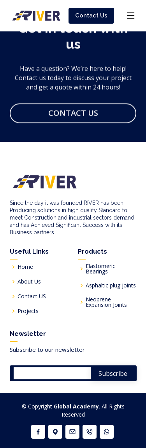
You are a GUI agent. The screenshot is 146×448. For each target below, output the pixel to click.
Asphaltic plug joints (111, 285)
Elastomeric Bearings (100, 268)
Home (25, 267)
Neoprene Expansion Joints (106, 302)
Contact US (32, 296)
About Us (29, 281)
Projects (28, 311)
